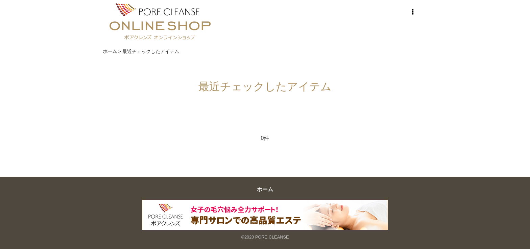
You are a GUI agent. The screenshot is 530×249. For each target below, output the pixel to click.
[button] (413, 12)
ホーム (265, 189)
